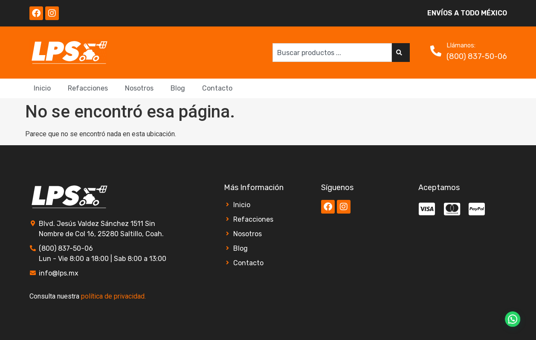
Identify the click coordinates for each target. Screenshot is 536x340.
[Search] (401, 52)
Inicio (42, 88)
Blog (178, 88)
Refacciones (88, 88)
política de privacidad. (113, 296)
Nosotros (139, 88)
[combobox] (332, 52)
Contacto (217, 88)
